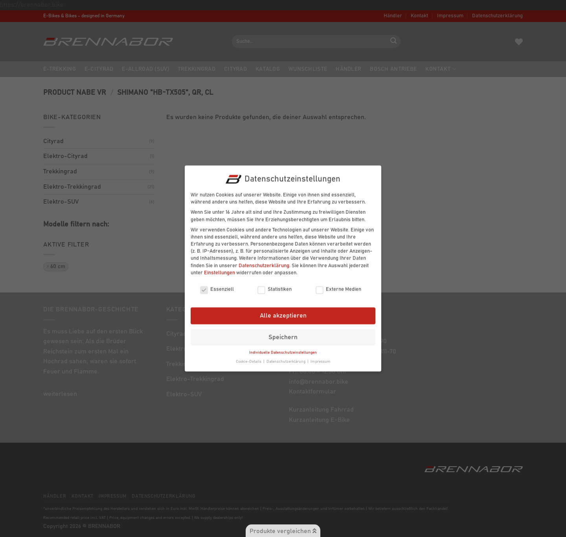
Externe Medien (338, 285)
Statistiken (274, 285)
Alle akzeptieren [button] (283, 312)
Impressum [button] (321, 358)
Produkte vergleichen (283, 531)
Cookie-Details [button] (249, 358)
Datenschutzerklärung (264, 261)
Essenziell (217, 285)
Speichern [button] (283, 333)
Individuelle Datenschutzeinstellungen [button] (283, 349)
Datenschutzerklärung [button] (286, 358)
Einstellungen (219, 268)
